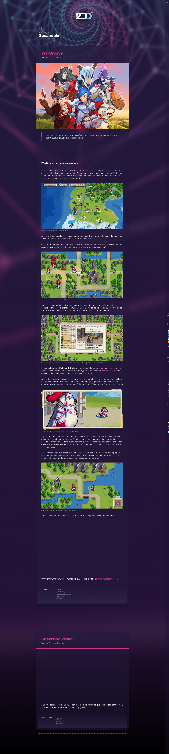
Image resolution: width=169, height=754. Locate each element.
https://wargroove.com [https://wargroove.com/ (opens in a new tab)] (107, 579)
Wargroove (59, 598)
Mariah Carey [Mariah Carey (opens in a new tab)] (108, 371)
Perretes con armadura (63, 594)
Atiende (58, 589)
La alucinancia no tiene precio (66, 593)
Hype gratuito (60, 721)
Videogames (46, 589)
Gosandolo (59, 591)
